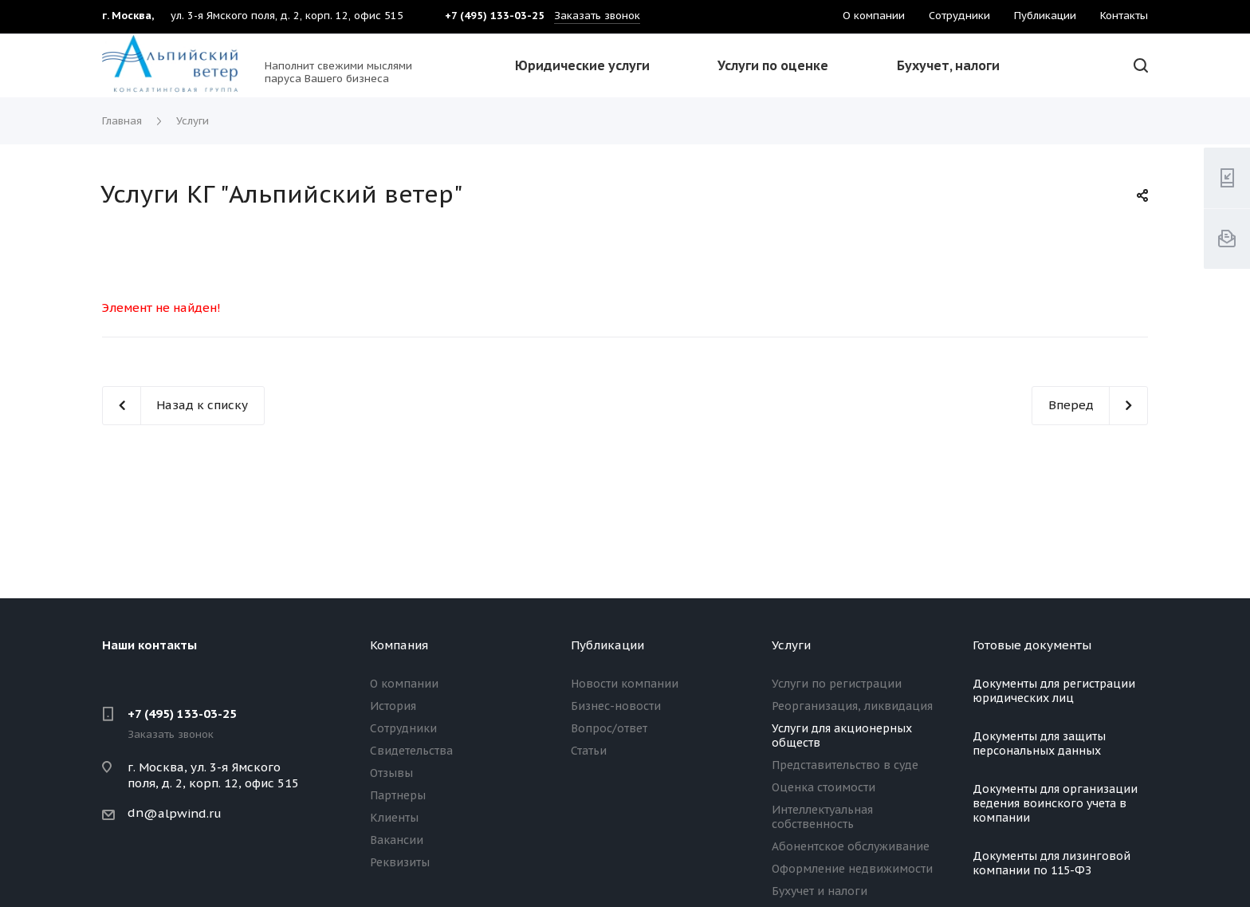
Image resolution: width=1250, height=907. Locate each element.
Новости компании (624, 683)
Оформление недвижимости (852, 869)
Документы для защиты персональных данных (1039, 743)
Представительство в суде (845, 765)
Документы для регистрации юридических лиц (1054, 690)
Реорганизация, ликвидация (852, 706)
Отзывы (391, 773)
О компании (404, 683)
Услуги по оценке (772, 65)
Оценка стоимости (823, 787)
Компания (399, 645)
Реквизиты (400, 862)
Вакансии (396, 840)
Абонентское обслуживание (851, 846)
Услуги (791, 645)
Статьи (589, 750)
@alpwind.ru (182, 813)
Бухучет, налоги (948, 65)
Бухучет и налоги (819, 891)
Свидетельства (411, 750)
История (393, 706)
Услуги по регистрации (837, 683)
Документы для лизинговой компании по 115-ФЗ (1051, 863)
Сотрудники (403, 728)
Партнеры (398, 795)
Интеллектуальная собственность (822, 816)
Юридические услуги (582, 65)
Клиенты (394, 817)
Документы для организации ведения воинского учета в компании (1055, 803)
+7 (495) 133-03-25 (182, 713)
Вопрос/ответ (609, 728)
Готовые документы (1032, 645)
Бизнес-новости (616, 706)
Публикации (607, 645)
